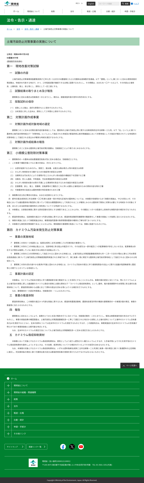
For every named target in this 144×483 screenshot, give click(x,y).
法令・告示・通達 (32, 29)
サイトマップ (12, 446)
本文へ (78, 3)
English (91, 3)
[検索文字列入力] (109, 4)
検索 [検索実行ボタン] (126, 3)
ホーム (14, 11)
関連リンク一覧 (35, 446)
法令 (18, 29)
